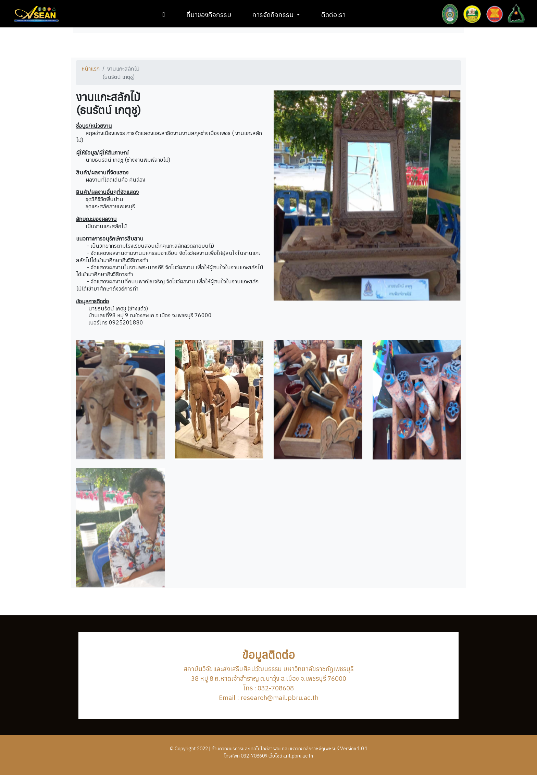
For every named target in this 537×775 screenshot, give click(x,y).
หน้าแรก (91, 68)
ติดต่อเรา (333, 14)
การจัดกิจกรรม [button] (273, 14)
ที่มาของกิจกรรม (208, 14)
